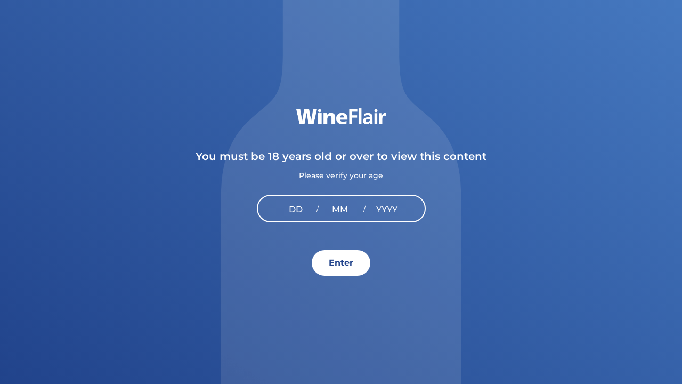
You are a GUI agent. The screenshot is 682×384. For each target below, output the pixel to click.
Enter (341, 263)
